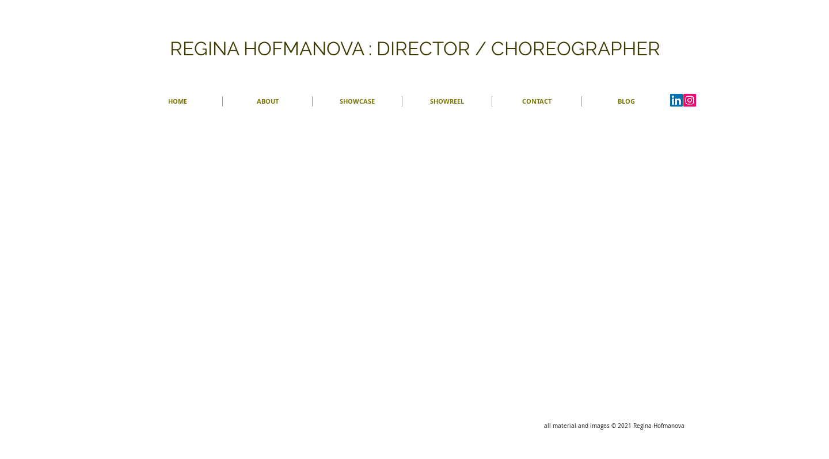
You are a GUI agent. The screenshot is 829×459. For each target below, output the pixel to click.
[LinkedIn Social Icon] (676, 100)
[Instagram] (689, 100)
